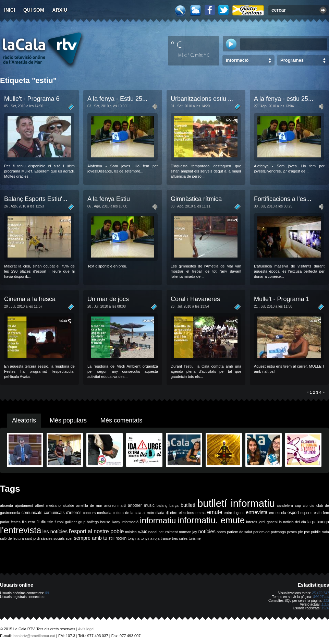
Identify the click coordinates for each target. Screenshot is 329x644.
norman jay (188, 532)
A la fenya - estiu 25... (283, 98)
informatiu (158, 520)
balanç (162, 505)
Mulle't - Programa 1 (281, 299)
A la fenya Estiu (108, 198)
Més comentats (121, 420)
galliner (71, 522)
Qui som (33, 10)
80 (47, 593)
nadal (152, 532)
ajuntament (24, 505)
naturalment (168, 532)
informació (130, 522)
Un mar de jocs (108, 299)
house (105, 522)
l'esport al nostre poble (96, 531)
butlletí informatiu (236, 503)
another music (141, 505)
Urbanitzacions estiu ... (202, 98)
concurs (89, 513)
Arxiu (60, 10)
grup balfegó (88, 522)
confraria (104, 513)
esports (306, 513)
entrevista (257, 512)
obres (221, 532)
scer (69, 538)
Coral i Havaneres (195, 299)
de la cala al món (139, 513)
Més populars (68, 420)
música (131, 532)
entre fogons (234, 513)
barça (174, 505)
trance (166, 538)
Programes (292, 60)
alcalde (68, 505)
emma (200, 513)
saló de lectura (12, 538)
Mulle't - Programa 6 (32, 98)
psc (307, 532)
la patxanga (318, 522)
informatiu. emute (211, 520)
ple (300, 532)
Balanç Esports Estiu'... (36, 198)
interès (251, 522)
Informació (237, 60)
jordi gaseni (267, 522)
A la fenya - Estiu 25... (117, 98)
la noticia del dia (292, 522)
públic (315, 532)
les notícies (55, 531)
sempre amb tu (90, 538)
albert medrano (48, 505)
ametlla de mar (89, 505)
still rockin (117, 538)
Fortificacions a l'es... (283, 198)
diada (159, 513)
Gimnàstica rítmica (196, 198)
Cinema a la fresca (30, 299)
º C (176, 44)
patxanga (278, 532)
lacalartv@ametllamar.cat (34, 636)
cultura (118, 513)
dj (167, 513)
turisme (195, 538)
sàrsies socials (52, 538)
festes (15, 522)
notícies (207, 531)
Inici (9, 10)
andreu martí (115, 505)
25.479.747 (320, 593)
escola (281, 513)
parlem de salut (239, 532)
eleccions (186, 513)
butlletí (188, 505)
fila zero (28, 522)
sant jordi (32, 538)
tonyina (133, 538)
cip (305, 505)
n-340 (142, 532)
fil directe (44, 522)
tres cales (180, 538)
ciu (311, 505)
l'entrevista (20, 530)
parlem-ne (261, 532)
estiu (318, 513)
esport (293, 512)
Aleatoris (24, 420)
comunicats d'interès (63, 512)
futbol (58, 522)
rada (325, 532)
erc (271, 513)
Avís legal (86, 629)
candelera (285, 505)
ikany (116, 522)
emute (214, 512)
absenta (6, 505)
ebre (173, 513)
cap (298, 505)
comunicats (32, 512)
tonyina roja (150, 538)
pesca (292, 532)
